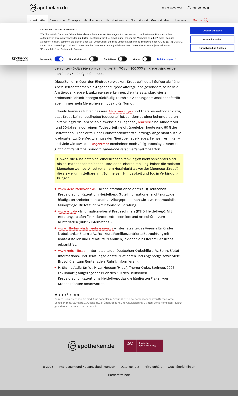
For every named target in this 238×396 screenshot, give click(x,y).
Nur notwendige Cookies (212, 25)
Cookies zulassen (212, 7)
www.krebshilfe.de (73, 257)
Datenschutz (130, 373)
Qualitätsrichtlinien (181, 373)
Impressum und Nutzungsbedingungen (87, 373)
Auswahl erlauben (212, 16)
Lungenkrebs (129, 144)
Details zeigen (165, 36)
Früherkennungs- (122, 112)
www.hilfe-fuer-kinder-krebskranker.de (89, 234)
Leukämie (171, 123)
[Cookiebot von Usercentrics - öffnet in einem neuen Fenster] (19, 36)
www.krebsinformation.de (79, 195)
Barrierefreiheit (119, 381)
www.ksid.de (68, 217)
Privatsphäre (153, 373)
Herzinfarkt (123, 175)
